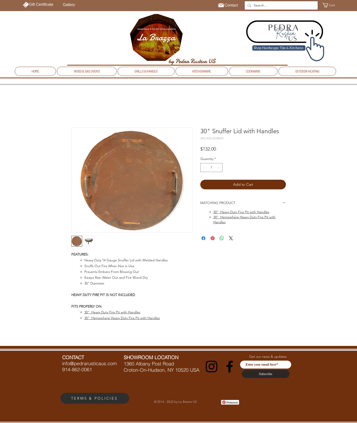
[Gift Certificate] (38, 4)
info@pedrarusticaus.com (89, 363)
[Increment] (219, 167)
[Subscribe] (266, 374)
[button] (332, 5)
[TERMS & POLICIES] (95, 398)
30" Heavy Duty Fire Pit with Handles (112, 312)
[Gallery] (69, 5)
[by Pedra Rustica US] (192, 61)
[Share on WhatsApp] (222, 238)
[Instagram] (211, 366)
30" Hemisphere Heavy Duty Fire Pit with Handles (122, 318)
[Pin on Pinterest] (213, 238)
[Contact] (228, 5)
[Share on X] (231, 238)
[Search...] (281, 5)
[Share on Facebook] (203, 238)
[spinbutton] (211, 167)
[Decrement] (204, 167)
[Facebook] (229, 366)
